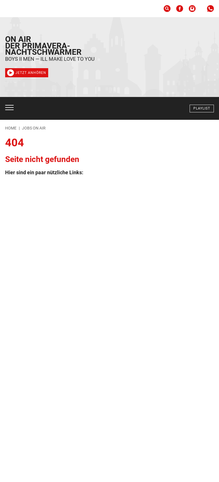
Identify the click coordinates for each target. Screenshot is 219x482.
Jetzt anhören (26, 72)
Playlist (201, 108)
